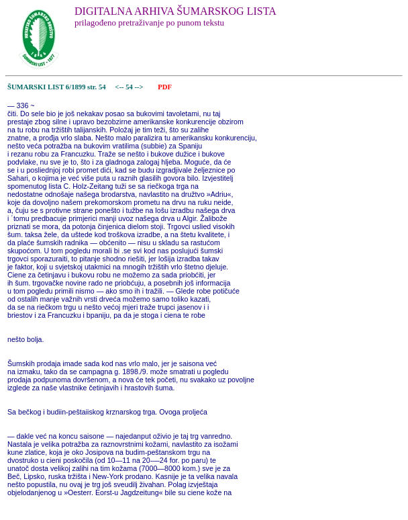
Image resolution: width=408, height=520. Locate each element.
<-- (119, 87)
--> (140, 87)
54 (129, 87)
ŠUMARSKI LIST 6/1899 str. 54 (56, 87)
